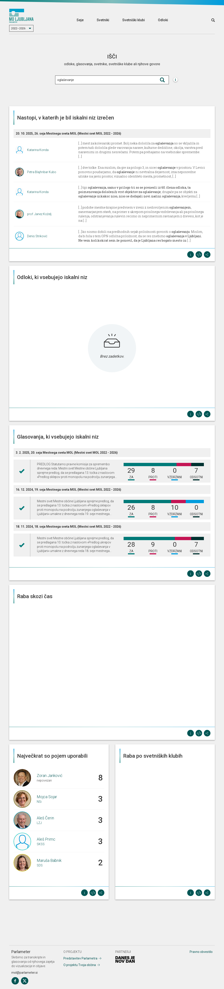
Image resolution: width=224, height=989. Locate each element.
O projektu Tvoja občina (79, 965)
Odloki (163, 20)
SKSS (41, 844)
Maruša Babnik (49, 860)
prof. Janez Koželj (39, 214)
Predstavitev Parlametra (80, 958)
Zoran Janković (49, 775)
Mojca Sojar (47, 796)
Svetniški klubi (133, 20)
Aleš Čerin (45, 818)
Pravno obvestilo (201, 952)
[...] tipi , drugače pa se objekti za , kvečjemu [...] (139, 191)
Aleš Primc (46, 839)
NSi (39, 801)
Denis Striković (37, 236)
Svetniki (103, 20)
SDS (40, 865)
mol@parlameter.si (24, 972)
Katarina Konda (38, 150)
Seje (80, 20)
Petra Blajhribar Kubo (41, 172)
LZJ (39, 823)
